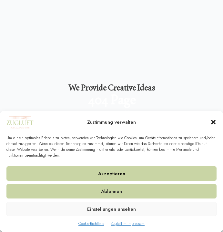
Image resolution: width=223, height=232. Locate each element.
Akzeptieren (111, 173)
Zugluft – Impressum (128, 224)
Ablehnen (111, 191)
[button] (213, 122)
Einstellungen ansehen (111, 209)
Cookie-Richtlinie (91, 224)
